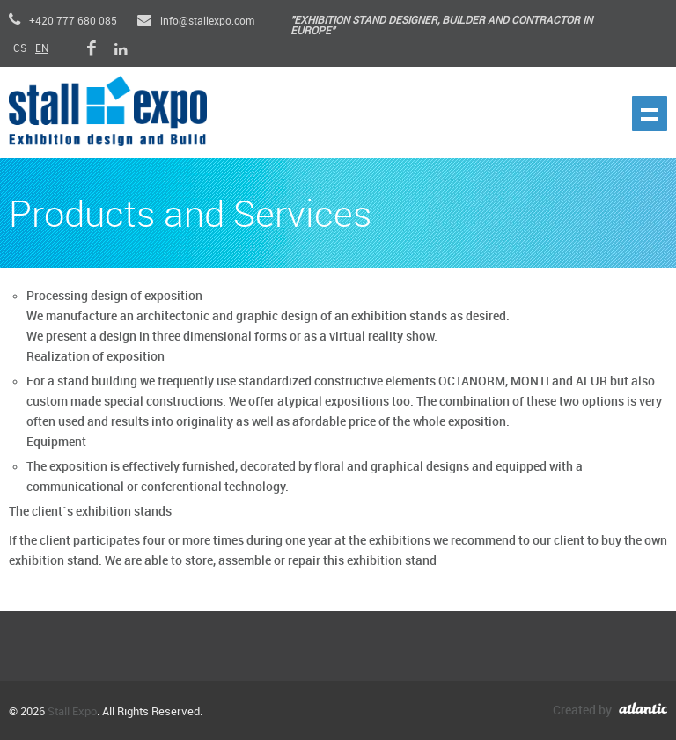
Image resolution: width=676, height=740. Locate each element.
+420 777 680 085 (63, 21)
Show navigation (649, 113)
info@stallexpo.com (195, 21)
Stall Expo (72, 712)
